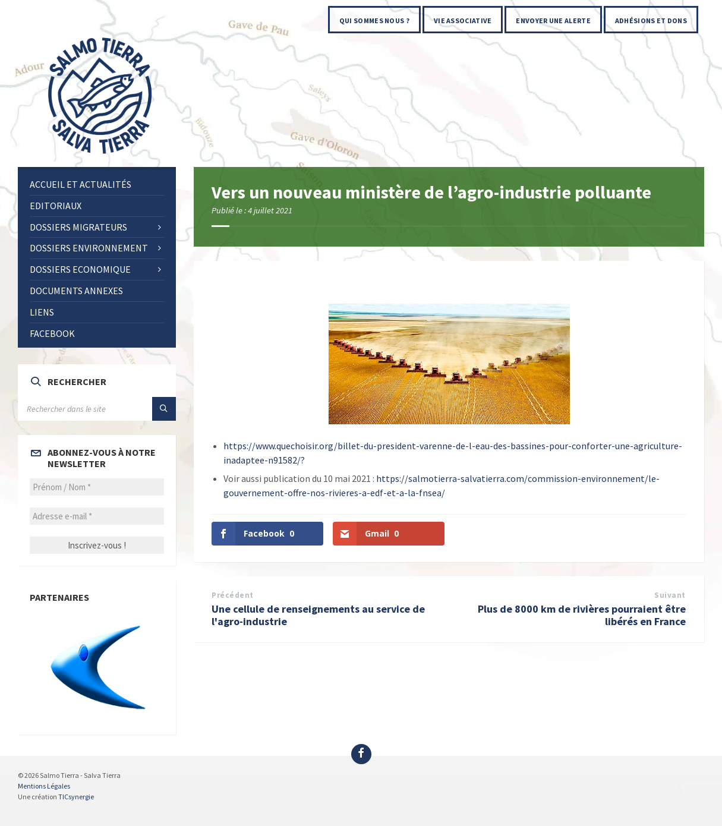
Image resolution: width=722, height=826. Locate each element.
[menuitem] (374, 19)
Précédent (233, 595)
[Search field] (97, 409)
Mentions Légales (44, 785)
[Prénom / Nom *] (97, 487)
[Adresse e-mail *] (97, 516)
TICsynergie (76, 796)
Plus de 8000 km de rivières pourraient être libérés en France (582, 615)
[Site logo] (101, 154)
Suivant (670, 595)
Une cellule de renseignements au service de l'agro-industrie (318, 615)
